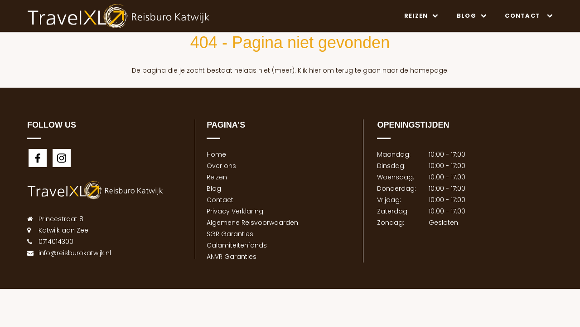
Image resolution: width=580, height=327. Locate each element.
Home (216, 154)
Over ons (221, 165)
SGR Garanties (230, 233)
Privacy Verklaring (235, 211)
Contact (529, 15)
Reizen (421, 15)
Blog (472, 15)
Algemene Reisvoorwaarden (252, 222)
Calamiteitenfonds (237, 245)
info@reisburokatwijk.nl (75, 253)
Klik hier (309, 70)
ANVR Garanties (231, 256)
